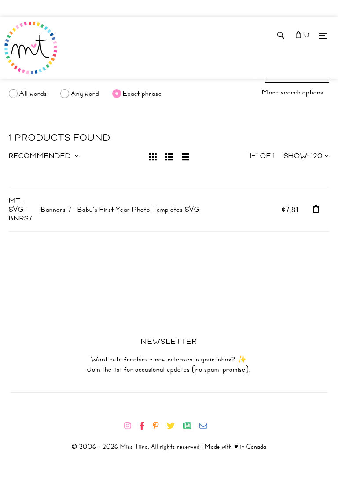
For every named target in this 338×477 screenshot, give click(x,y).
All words (33, 93)
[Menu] (323, 35)
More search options (292, 92)
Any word (85, 93)
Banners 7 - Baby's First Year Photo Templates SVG (120, 209)
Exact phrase (142, 93)
